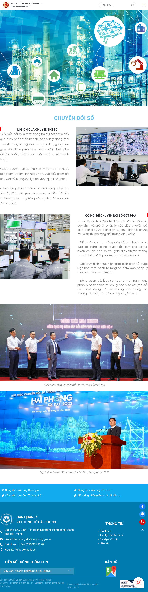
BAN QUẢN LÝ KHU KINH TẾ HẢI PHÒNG (26, 4)
